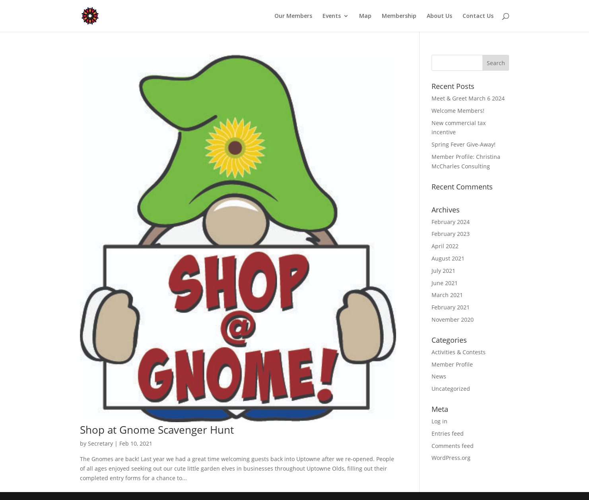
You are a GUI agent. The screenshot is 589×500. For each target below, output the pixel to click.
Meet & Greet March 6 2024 (468, 98)
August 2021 (448, 258)
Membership (399, 16)
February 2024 (451, 222)
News (439, 376)
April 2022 (445, 246)
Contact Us (478, 16)
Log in (439, 421)
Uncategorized (451, 388)
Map (365, 16)
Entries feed (448, 433)
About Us (439, 16)
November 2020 (453, 319)
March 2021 (447, 295)
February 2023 (451, 233)
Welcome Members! (458, 110)
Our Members (293, 16)
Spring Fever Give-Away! (464, 144)
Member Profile (452, 364)
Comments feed (453, 446)
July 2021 (443, 270)
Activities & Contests (459, 352)
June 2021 (445, 283)
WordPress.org (451, 457)
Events (332, 16)
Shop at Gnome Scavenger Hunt (157, 430)
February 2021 (451, 307)
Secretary (100, 443)
